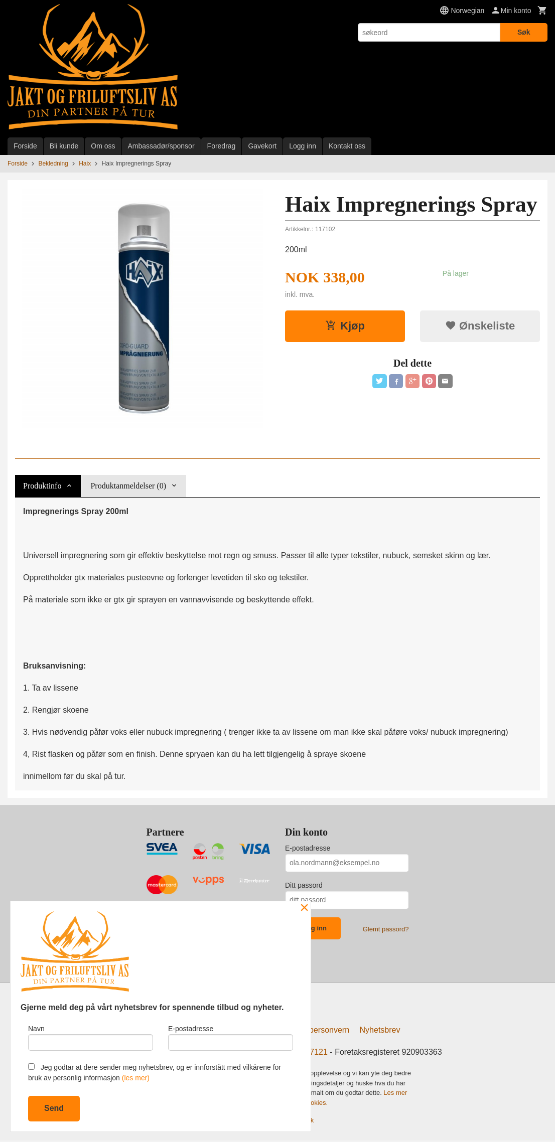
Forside (25, 146)
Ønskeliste (480, 325)
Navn (90, 1036)
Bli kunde (64, 146)
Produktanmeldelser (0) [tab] (128, 485)
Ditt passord (304, 885)
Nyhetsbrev (380, 1032)
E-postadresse (307, 848)
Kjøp (345, 325)
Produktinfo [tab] (42, 485)
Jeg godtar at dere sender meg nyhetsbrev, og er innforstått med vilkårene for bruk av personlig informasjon (154, 1072)
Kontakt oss (347, 146)
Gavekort (262, 146)
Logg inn (302, 146)
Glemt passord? (386, 929)
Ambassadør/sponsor (161, 146)
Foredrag (221, 146)
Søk (523, 32)
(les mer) (136, 1078)
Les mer (395, 1094)
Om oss (103, 146)
